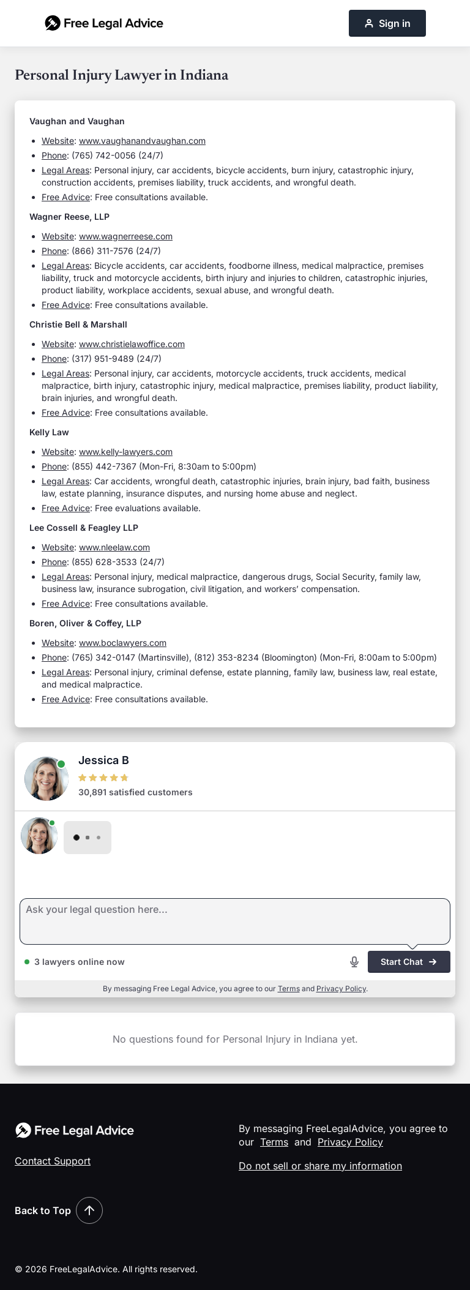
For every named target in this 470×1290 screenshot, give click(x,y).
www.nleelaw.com (114, 547)
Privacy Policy (341, 988)
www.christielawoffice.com (132, 344)
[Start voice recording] (354, 962)
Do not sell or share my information (320, 1166)
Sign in (387, 23)
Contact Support (53, 1161)
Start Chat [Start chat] (409, 961)
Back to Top (59, 1210)
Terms (289, 988)
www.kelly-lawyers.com (126, 451)
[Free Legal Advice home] (104, 23)
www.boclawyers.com (122, 642)
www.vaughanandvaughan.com (142, 140)
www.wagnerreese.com (126, 236)
